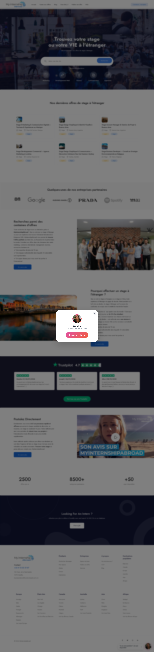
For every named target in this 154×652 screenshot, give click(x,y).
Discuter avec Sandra (77, 335)
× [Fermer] (94, 313)
